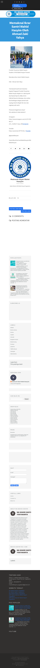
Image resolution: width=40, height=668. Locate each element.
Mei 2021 (12, 412)
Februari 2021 (13, 416)
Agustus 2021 (13, 410)
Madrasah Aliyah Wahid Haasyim (20, 381)
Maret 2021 (12, 415)
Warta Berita (13, 353)
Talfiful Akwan (13, 349)
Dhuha (12, 332)
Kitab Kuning (13, 341)
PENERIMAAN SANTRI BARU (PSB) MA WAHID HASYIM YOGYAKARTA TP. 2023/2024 (19, 436)
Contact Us (13, 498)
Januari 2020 (13, 419)
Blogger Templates (22, 658)
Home (11, 496)
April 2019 (12, 420)
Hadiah (12, 334)
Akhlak (12, 327)
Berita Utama (13, 330)
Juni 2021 (12, 411)
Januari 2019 (13, 421)
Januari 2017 (13, 422)
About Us (12, 500)
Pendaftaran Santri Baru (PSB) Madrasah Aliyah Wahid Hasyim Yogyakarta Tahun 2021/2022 (22, 275)
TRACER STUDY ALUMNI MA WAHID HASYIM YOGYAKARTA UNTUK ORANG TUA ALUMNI (22, 263)
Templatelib (24, 659)
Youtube (28, 131)
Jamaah (12, 337)
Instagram (25, 124)
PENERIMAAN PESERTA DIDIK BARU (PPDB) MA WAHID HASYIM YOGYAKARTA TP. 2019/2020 (22, 287)
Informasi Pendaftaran (17, 5)
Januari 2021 (13, 417)
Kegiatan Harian (14, 339)
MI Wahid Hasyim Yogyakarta (16, 592)
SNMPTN (12, 346)
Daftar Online (17, 8)
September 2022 (14, 409)
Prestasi (12, 344)
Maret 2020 (13, 418)
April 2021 (12, 413)
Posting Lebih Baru (16, 209)
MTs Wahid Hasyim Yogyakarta (17, 593)
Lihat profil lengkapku (15, 383)
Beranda (12, 432)
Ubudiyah (12, 351)
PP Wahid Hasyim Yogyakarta (16, 590)
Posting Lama (26, 211)
